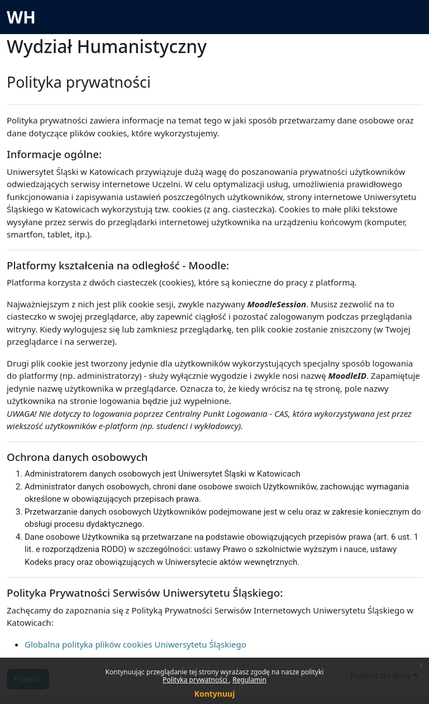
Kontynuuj (214, 693)
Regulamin (249, 679)
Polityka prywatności (196, 679)
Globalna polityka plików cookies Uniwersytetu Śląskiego (135, 644)
